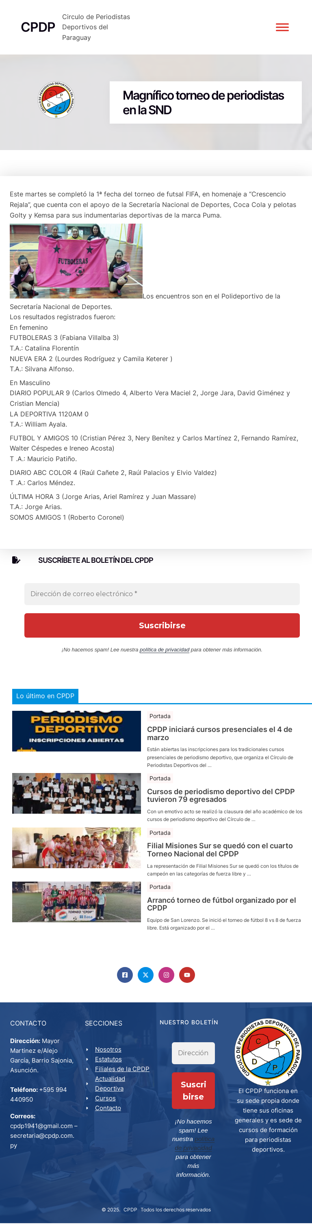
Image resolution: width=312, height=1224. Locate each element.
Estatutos (109, 1073)
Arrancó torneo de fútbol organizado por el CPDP (221, 917)
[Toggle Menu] (281, 34)
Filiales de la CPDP (123, 1083)
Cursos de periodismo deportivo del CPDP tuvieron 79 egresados (221, 809)
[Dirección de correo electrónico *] (162, 607)
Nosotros (109, 1063)
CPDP (130, 1210)
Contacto (109, 1122)
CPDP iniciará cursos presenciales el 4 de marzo (219, 746)
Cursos (106, 1112)
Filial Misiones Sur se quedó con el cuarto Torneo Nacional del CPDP (220, 863)
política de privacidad (164, 663)
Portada (160, 728)
